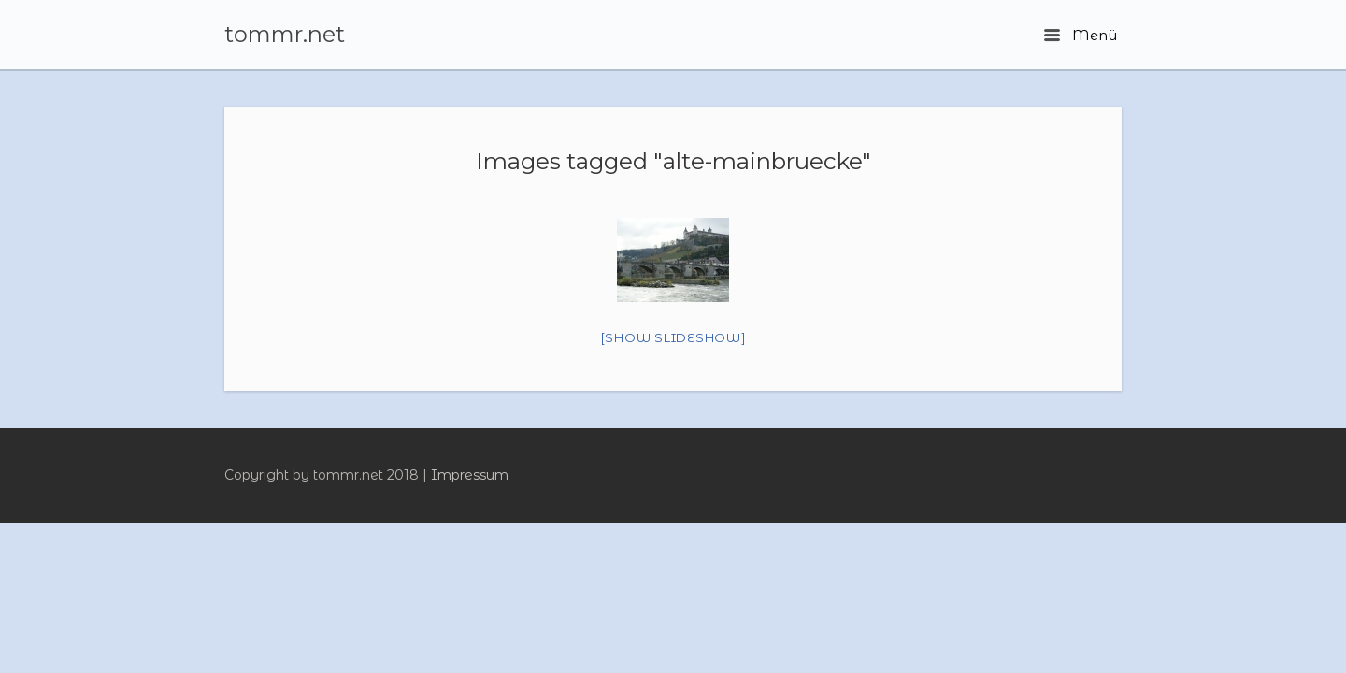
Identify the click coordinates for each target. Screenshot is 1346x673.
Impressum (469, 474)
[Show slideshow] (673, 337)
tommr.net (284, 34)
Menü (1080, 35)
